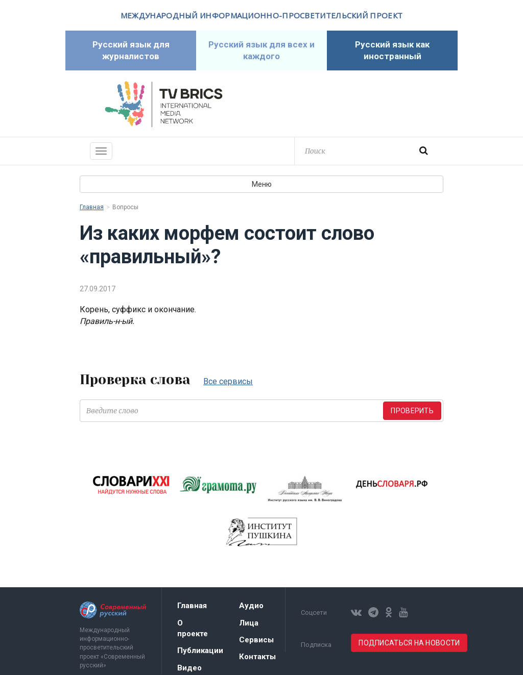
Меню (262, 184)
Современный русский (359, 104)
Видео (189, 667)
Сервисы (256, 639)
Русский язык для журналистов (131, 50)
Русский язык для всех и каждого (261, 50)
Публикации (200, 650)
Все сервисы (228, 381)
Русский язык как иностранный (392, 50)
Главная (92, 207)
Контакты (257, 656)
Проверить (412, 411)
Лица (248, 623)
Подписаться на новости (409, 643)
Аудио (251, 605)
